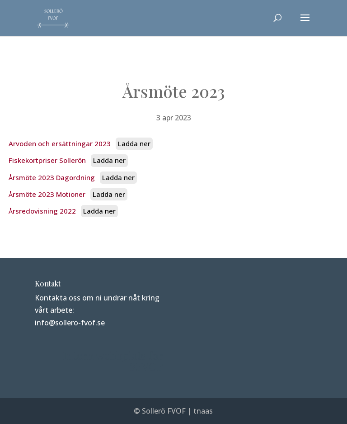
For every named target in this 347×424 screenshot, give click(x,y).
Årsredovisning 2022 (42, 210)
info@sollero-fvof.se (70, 323)
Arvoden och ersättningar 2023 (60, 143)
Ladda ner (134, 143)
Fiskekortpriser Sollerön (47, 160)
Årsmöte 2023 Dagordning (52, 177)
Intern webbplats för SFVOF (113, 360)
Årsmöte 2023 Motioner (47, 194)
